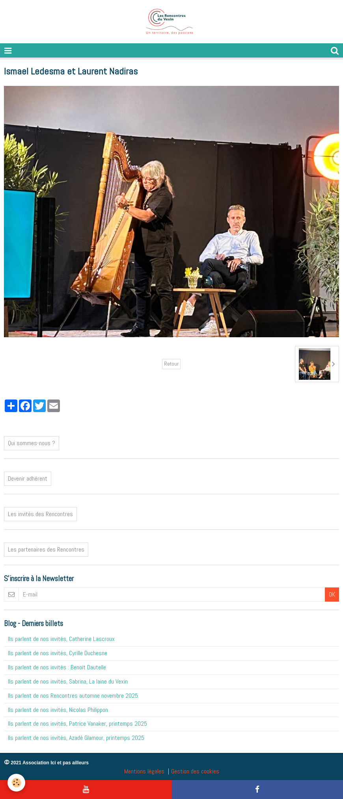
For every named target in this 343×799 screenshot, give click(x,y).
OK (332, 594)
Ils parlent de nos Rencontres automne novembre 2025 (73, 695)
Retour (171, 363)
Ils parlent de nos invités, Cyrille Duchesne (57, 653)
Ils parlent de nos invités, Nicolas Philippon (58, 710)
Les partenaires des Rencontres (46, 549)
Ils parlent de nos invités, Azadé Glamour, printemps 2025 (76, 738)
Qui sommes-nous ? (31, 443)
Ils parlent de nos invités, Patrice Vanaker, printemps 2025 (77, 723)
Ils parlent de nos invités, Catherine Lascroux (61, 639)
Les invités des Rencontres (40, 514)
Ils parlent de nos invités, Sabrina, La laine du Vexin (68, 681)
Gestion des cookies (195, 771)
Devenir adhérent (27, 478)
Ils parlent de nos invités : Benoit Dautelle (57, 667)
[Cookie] (17, 783)
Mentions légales (144, 771)
